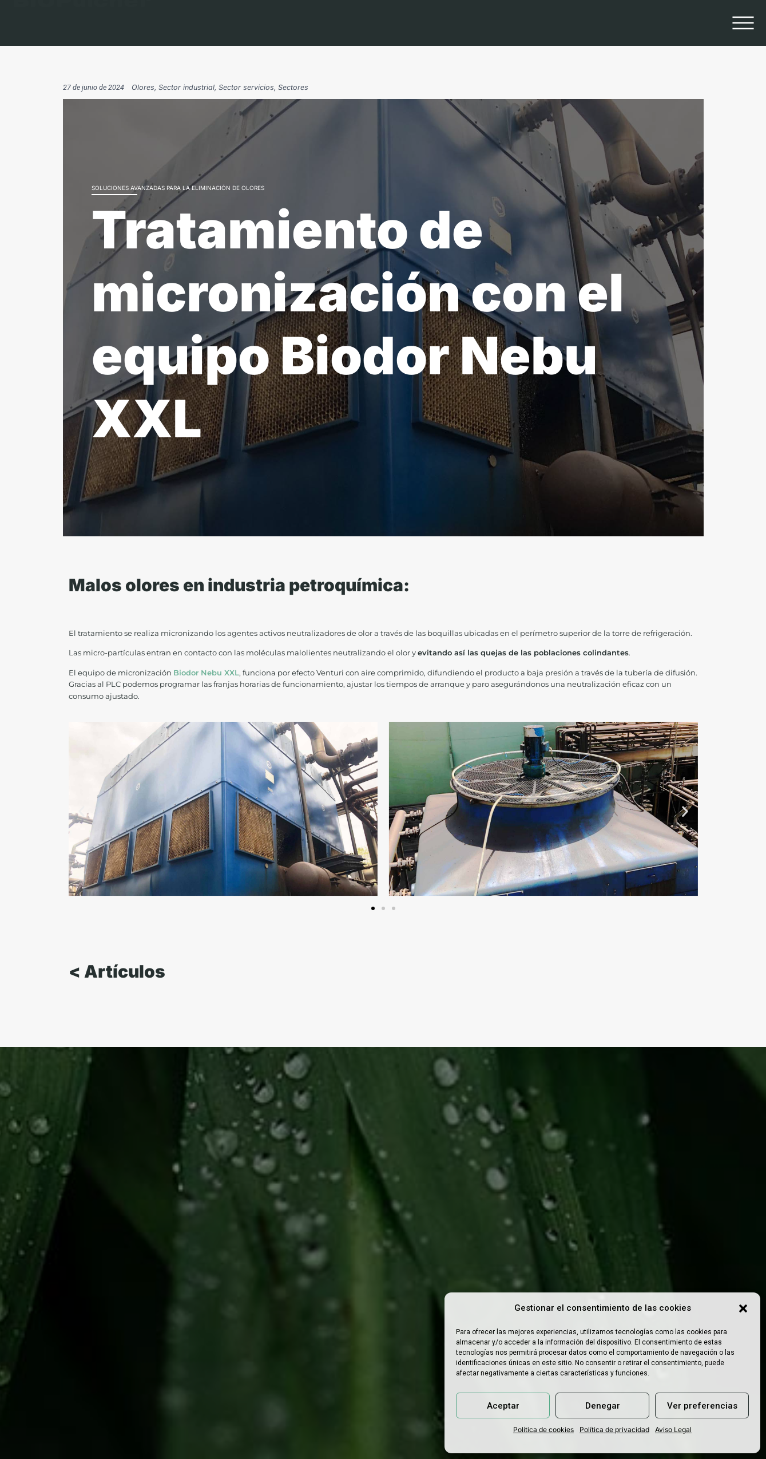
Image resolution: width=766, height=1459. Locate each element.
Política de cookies (543, 1429)
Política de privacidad (614, 1429)
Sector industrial (186, 87)
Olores (143, 87)
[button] (743, 1308)
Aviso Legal (673, 1429)
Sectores (293, 87)
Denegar (602, 1406)
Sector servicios (246, 87)
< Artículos (117, 975)
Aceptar (503, 1406)
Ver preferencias (702, 1406)
